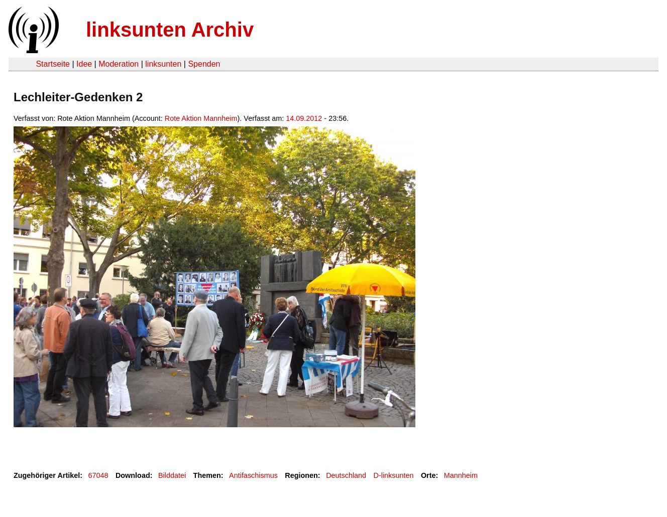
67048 (98, 475)
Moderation (118, 64)
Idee (84, 64)
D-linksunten (394, 475)
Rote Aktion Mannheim (201, 118)
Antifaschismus (253, 475)
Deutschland (346, 475)
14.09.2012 (304, 118)
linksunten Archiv (170, 30)
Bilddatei (172, 475)
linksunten (163, 64)
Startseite (53, 64)
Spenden (204, 64)
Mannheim (461, 475)
